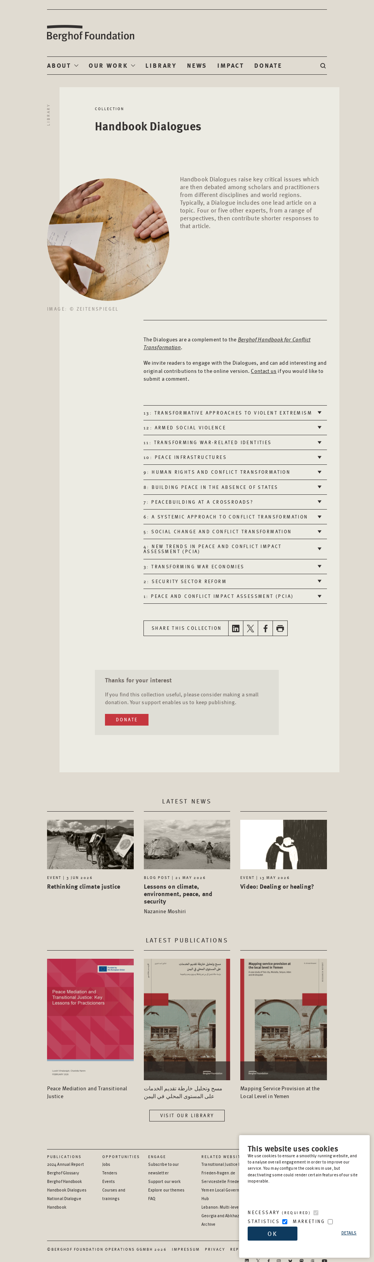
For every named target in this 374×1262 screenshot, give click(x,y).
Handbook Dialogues (66, 1190)
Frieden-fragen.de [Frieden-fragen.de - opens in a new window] (218, 1173)
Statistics (264, 1221)
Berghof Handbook (64, 1181)
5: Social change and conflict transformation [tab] (217, 531)
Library (161, 65)
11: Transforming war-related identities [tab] (207, 442)
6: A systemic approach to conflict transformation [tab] (225, 516)
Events (108, 1181)
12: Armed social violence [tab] (184, 427)
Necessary (279, 1212)
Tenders (109, 1173)
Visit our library (187, 1115)
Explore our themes (166, 1190)
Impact (230, 65)
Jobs (106, 1164)
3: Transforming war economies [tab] (194, 566)
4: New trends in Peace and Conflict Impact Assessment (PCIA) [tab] (212, 549)
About (59, 65)
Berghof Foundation (90, 33)
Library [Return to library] (48, 115)
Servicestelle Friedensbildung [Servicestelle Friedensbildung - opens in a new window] (229, 1181)
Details (349, 1233)
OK (272, 1233)
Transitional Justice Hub (223, 1164)
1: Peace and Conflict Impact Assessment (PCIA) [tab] (218, 596)
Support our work (164, 1181)
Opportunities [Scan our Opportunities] (121, 1156)
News (197, 65)
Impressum (186, 1249)
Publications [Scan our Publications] (64, 1156)
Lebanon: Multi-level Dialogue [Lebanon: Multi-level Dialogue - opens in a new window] (229, 1207)
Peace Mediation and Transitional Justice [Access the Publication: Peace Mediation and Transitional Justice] (87, 1092)
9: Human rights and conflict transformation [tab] (216, 472)
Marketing (309, 1221)
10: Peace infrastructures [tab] (185, 457)
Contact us (263, 370)
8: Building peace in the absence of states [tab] (210, 487)
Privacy (215, 1249)
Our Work (108, 65)
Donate (268, 65)
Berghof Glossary (63, 1173)
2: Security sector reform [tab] (185, 581)
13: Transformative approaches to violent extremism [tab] (227, 413)
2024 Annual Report (65, 1164)
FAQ (152, 1198)
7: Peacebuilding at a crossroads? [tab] (198, 502)
